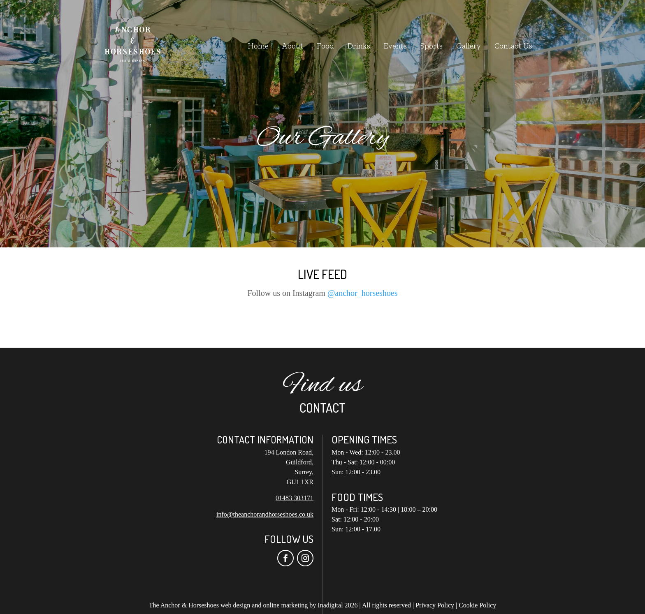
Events (395, 47)
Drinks (359, 47)
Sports (431, 47)
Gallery (468, 47)
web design (235, 605)
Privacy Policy (434, 605)
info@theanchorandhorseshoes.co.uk (264, 514)
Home (258, 47)
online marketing (285, 605)
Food (325, 47)
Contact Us (513, 47)
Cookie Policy (477, 605)
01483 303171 (294, 497)
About (292, 47)
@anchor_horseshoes (362, 293)
